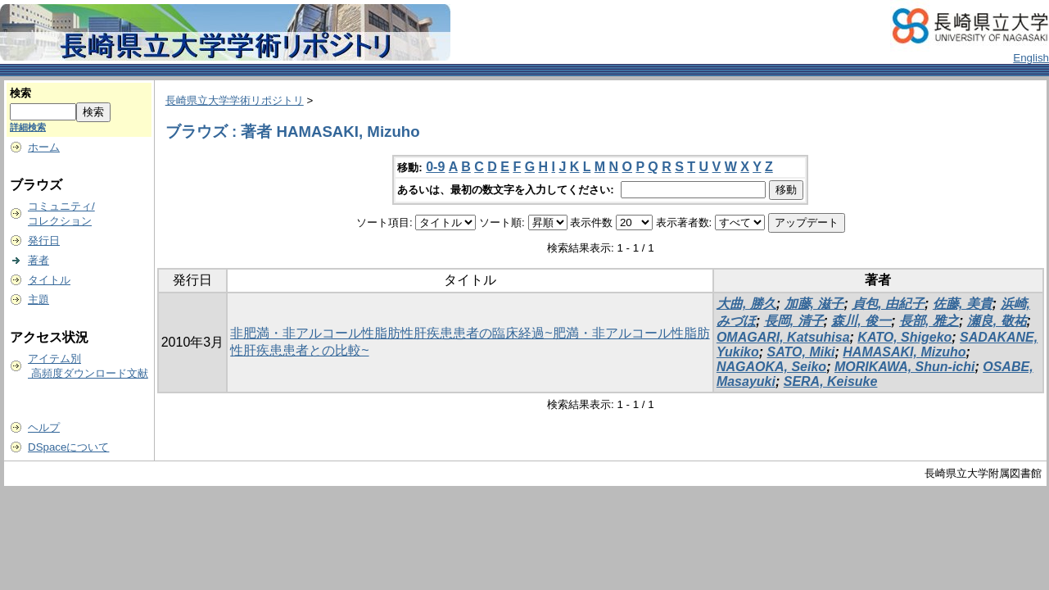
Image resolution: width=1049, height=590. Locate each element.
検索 (20, 93)
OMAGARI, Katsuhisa (783, 337)
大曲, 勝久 (746, 304)
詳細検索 (28, 127)
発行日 (44, 240)
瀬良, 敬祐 (997, 321)
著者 (38, 260)
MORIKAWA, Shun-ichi (904, 367)
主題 (38, 299)
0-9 (435, 167)
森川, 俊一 (861, 321)
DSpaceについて (68, 447)
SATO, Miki (801, 352)
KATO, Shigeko (904, 337)
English (1031, 58)
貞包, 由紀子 (888, 304)
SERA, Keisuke (831, 381)
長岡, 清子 (794, 321)
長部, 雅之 (929, 321)
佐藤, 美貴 (962, 304)
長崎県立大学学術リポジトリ (234, 100)
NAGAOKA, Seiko (771, 367)
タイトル (49, 280)
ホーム (44, 147)
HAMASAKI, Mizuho (904, 352)
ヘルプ (44, 427)
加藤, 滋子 (814, 304)
